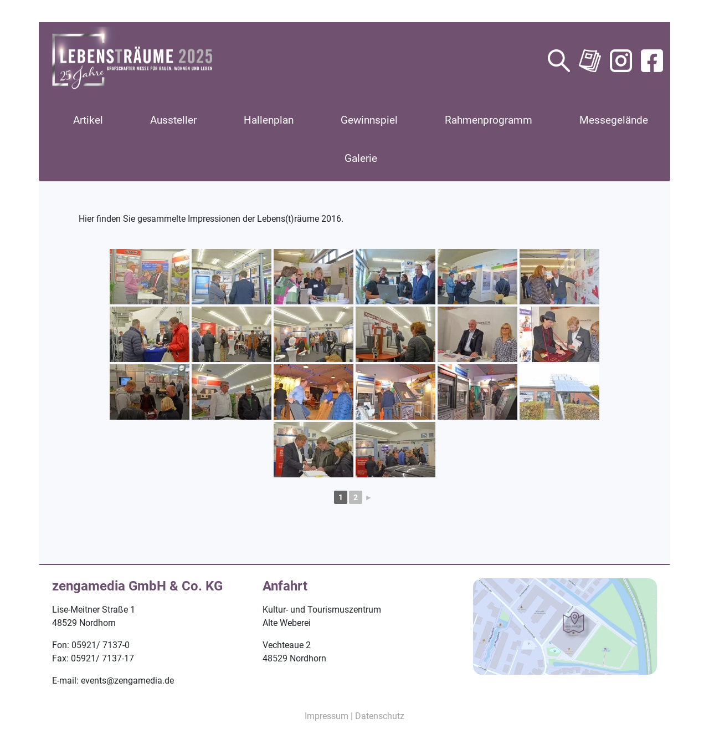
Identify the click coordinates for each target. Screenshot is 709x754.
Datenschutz (379, 716)
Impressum (326, 716)
